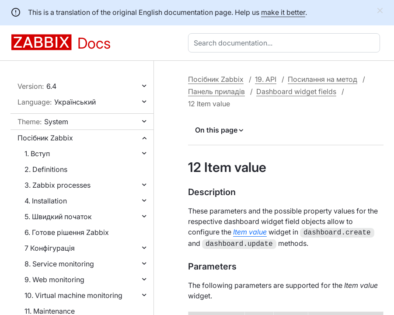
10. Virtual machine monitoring (73, 295)
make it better (283, 12)
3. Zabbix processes (57, 185)
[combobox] (286, 43)
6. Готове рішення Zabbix (66, 232)
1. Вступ (37, 153)
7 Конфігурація (49, 248)
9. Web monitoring (54, 279)
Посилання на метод (322, 79)
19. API (265, 79)
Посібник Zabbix (45, 137)
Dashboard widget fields (296, 91)
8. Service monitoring (59, 263)
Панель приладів (216, 91)
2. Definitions (45, 169)
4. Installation (45, 200)
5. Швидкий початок (58, 216)
